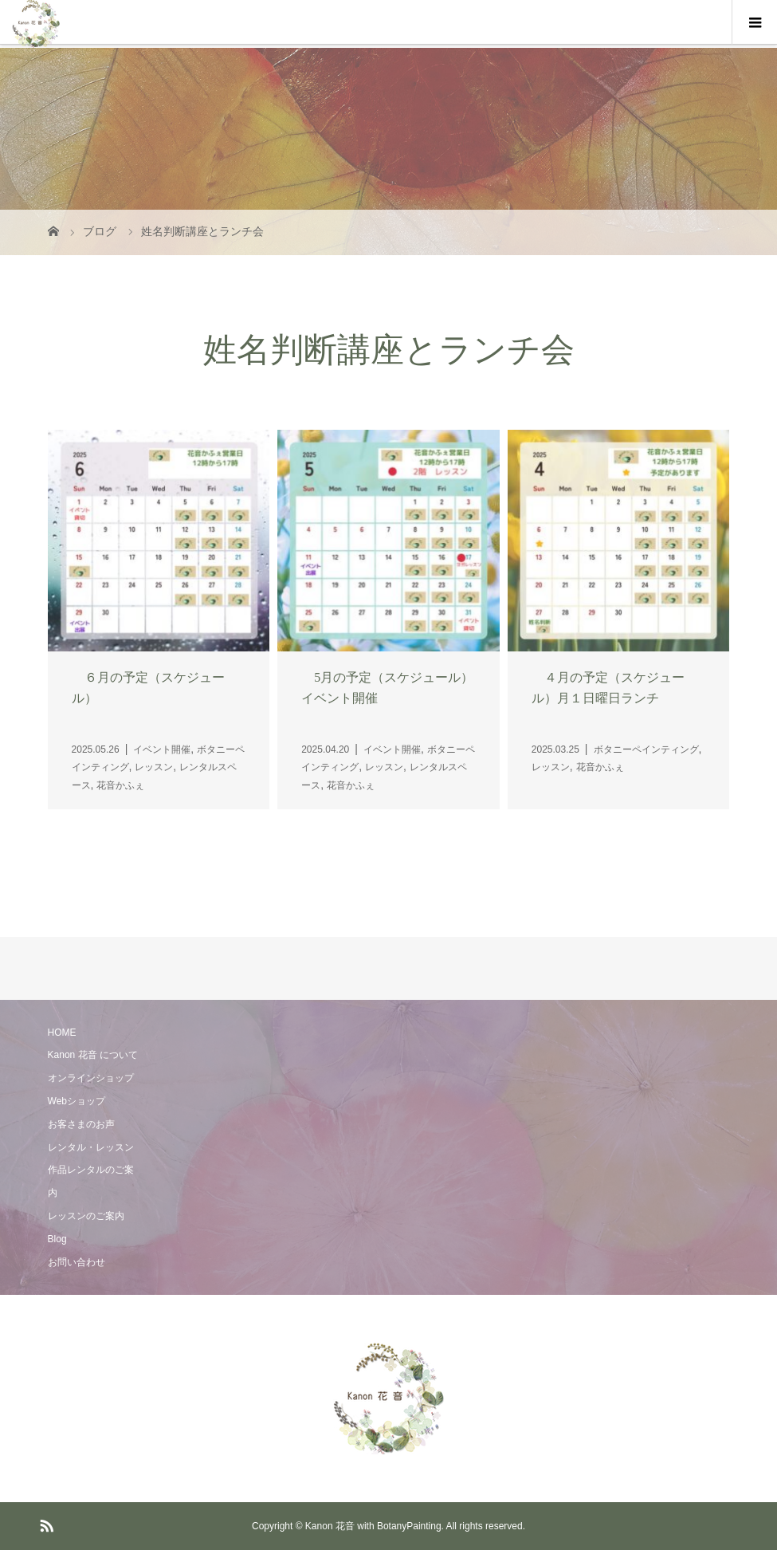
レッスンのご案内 (86, 1216)
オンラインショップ (91, 1078)
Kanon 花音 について (93, 1054)
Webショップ (76, 1101)
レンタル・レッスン (91, 1147)
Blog (57, 1239)
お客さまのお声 (81, 1124)
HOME (62, 1032)
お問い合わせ (76, 1262)
